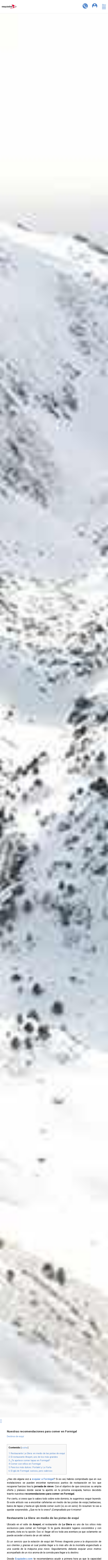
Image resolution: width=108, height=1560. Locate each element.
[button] (19, 1421)
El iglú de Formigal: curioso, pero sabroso (30, 1470)
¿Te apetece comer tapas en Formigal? (29, 1460)
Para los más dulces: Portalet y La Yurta (30, 1467)
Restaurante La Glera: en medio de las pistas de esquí (37, 1453)
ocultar (24, 1447)
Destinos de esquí (15, 1436)
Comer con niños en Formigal (25, 1463)
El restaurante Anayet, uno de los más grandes (33, 1457)
